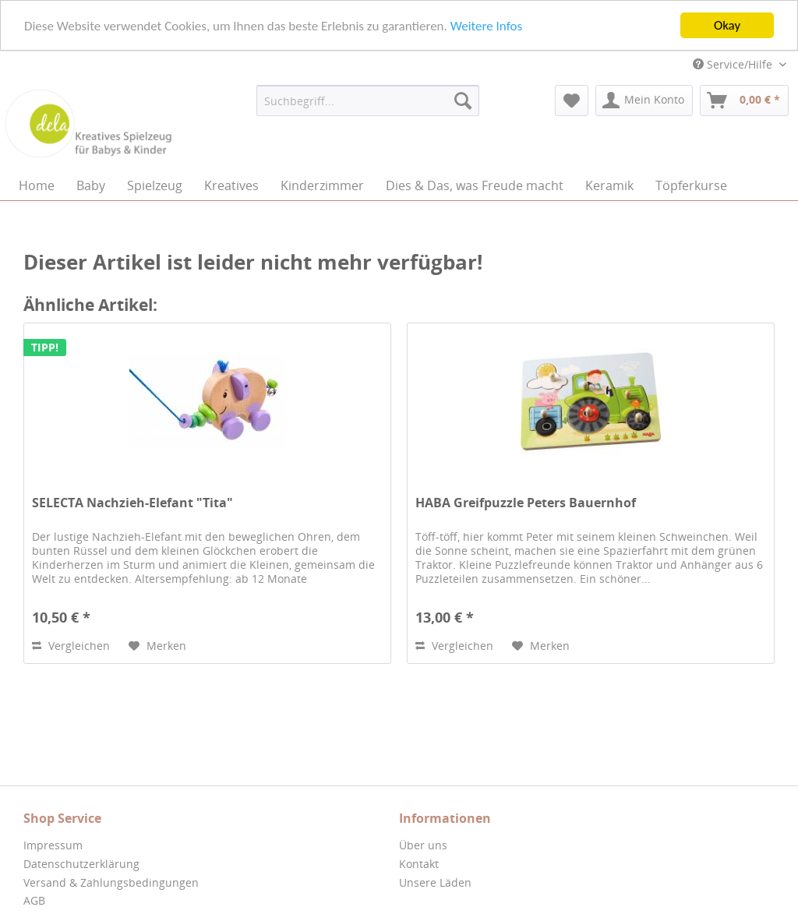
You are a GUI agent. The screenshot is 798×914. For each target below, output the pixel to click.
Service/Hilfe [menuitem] (734, 64)
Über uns (423, 845)
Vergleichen (71, 645)
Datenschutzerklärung (81, 863)
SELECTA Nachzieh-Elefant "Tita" (132, 503)
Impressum (53, 845)
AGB (34, 900)
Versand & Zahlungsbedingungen (111, 882)
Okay (727, 25)
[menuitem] (368, 100)
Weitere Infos (486, 25)
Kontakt (419, 863)
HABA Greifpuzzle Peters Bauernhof (525, 503)
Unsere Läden (435, 882)
